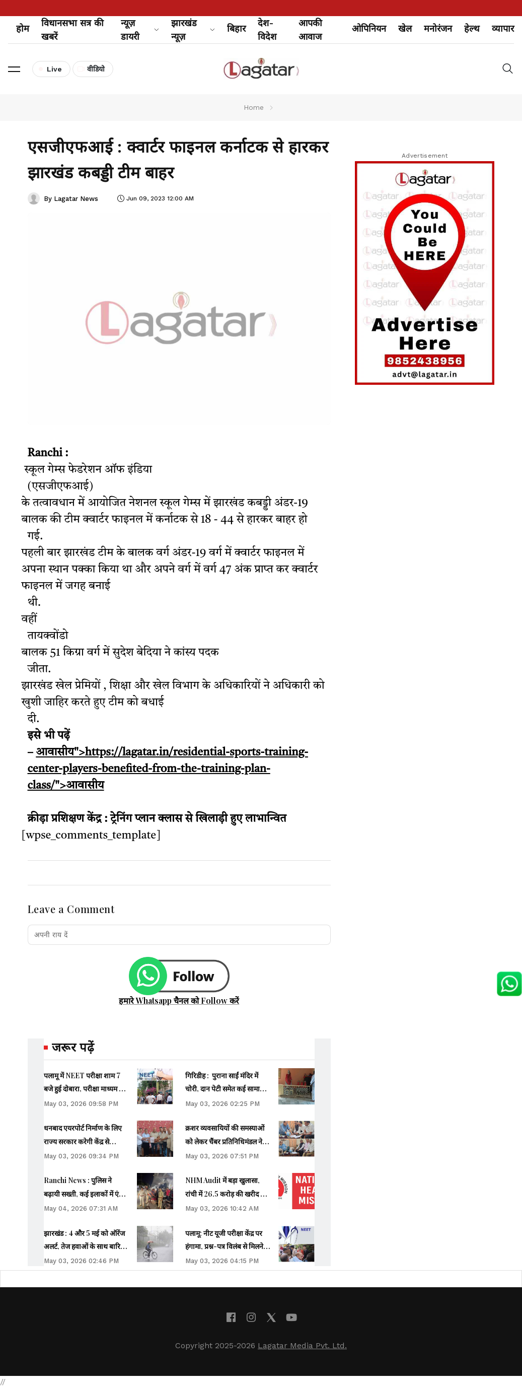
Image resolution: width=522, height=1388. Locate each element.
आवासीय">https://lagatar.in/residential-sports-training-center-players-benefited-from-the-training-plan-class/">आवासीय (168, 769)
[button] (14, 69)
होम (22, 28)
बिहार (236, 28)
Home (254, 107)
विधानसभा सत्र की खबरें (72, 30)
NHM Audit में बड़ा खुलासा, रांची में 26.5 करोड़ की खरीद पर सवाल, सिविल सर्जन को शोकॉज (226, 1193)
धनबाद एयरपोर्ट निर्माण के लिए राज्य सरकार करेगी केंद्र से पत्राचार (83, 1141)
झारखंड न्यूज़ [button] (193, 30)
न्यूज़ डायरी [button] (140, 30)
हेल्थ (472, 28)
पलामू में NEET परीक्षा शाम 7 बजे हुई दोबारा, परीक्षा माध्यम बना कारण (86, 1089)
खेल (405, 28)
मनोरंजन (438, 28)
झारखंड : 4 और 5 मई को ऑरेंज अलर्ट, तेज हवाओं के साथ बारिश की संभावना (84, 1246)
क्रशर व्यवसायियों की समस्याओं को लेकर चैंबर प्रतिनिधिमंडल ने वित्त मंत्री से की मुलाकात (224, 1141)
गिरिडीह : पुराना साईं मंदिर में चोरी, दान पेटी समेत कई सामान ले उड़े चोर (227, 1089)
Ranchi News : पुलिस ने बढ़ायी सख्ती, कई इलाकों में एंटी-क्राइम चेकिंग (86, 1193)
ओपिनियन (369, 28)
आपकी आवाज (310, 30)
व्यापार (503, 28)
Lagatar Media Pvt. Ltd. (302, 1345)
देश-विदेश (267, 30)
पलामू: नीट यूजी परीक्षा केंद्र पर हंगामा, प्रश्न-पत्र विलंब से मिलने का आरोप (224, 1246)
